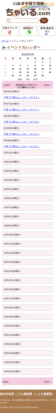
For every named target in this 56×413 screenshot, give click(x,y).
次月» (35, 79)
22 (35, 72)
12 (13, 69)
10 (50, 65)
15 (35, 69)
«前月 (19, 79)
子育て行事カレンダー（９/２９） (22, 134)
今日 (28, 79)
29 (35, 75)
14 (28, 69)
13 (20, 69)
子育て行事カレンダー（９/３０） (22, 146)
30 (43, 75)
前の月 (8, 85)
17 (50, 69)
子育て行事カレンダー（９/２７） (22, 109)
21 (28, 72)
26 (13, 75)
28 (28, 75)
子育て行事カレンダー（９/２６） (22, 97)
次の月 (46, 85)
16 (43, 69)
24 (50, 72)
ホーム (5, 41)
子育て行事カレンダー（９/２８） (22, 122)
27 (20, 75)
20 (20, 72)
